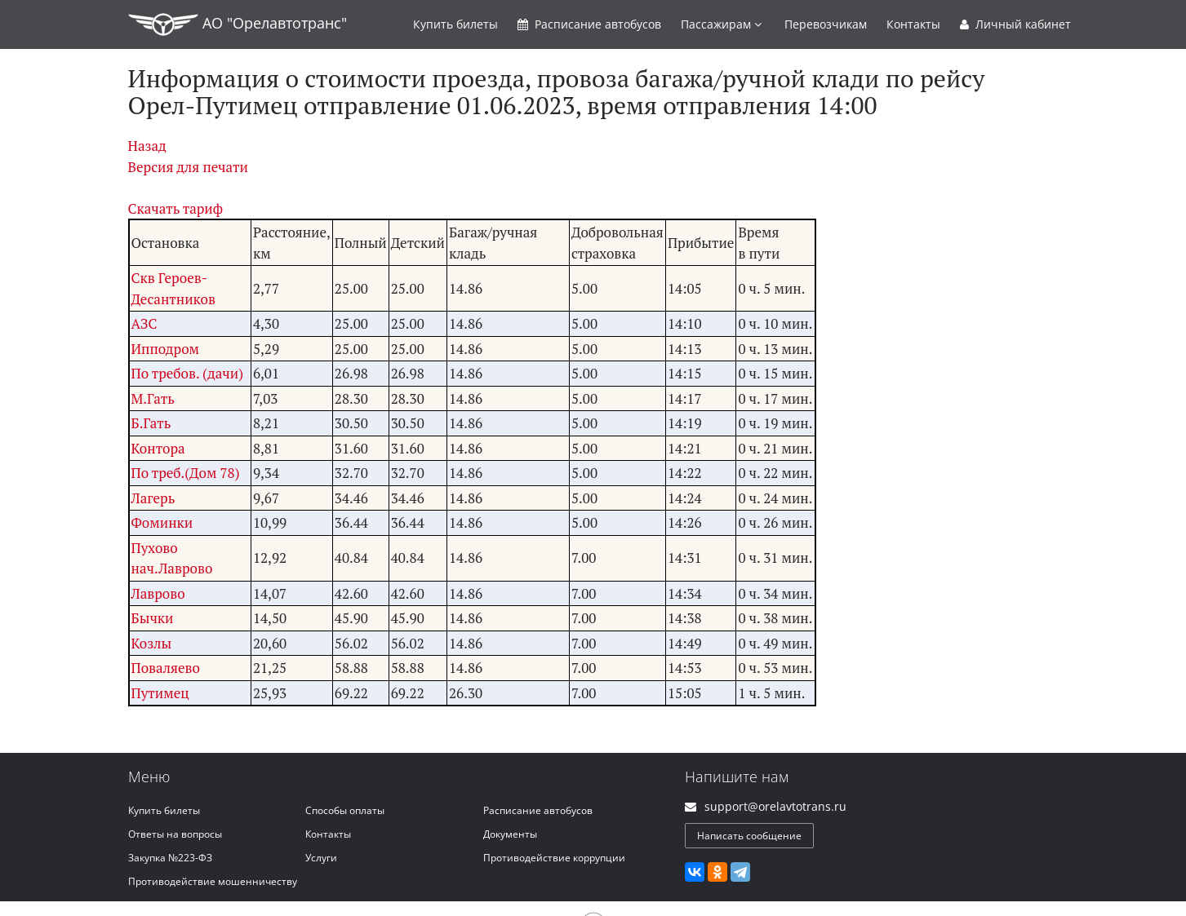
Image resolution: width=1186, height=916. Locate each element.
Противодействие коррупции (554, 858)
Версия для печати (188, 166)
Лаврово (158, 593)
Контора (158, 448)
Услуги (321, 858)
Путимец (160, 693)
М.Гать (153, 398)
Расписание (589, 24)
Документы (510, 834)
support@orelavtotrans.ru (775, 806)
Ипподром (165, 348)
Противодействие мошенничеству (212, 881)
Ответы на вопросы (175, 834)
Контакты (913, 24)
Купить (455, 24)
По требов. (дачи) (187, 373)
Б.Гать (151, 423)
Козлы (151, 643)
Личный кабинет (1015, 24)
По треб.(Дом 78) (185, 472)
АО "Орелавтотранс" (237, 24)
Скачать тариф (176, 208)
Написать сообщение (749, 836)
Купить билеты (164, 810)
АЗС (144, 323)
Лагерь (153, 498)
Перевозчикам (825, 24)
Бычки (152, 617)
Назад (147, 145)
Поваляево (165, 667)
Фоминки (162, 522)
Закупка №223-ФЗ (170, 858)
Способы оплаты (344, 810)
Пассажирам (721, 24)
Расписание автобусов (538, 810)
